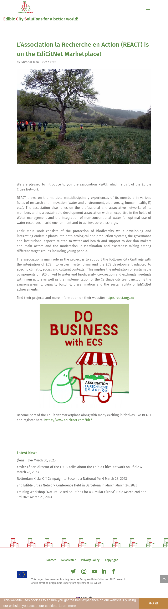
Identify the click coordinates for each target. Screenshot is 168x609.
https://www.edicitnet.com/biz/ (68, 420)
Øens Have (25, 460)
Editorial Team (30, 62)
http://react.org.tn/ (120, 298)
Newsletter (68, 560)
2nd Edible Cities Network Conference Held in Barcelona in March (66, 485)
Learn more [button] (67, 606)
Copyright (111, 560)
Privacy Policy (90, 560)
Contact (51, 560)
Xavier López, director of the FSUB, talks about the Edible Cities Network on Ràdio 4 (79, 467)
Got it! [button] (153, 603)
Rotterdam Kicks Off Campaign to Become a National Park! (60, 479)
